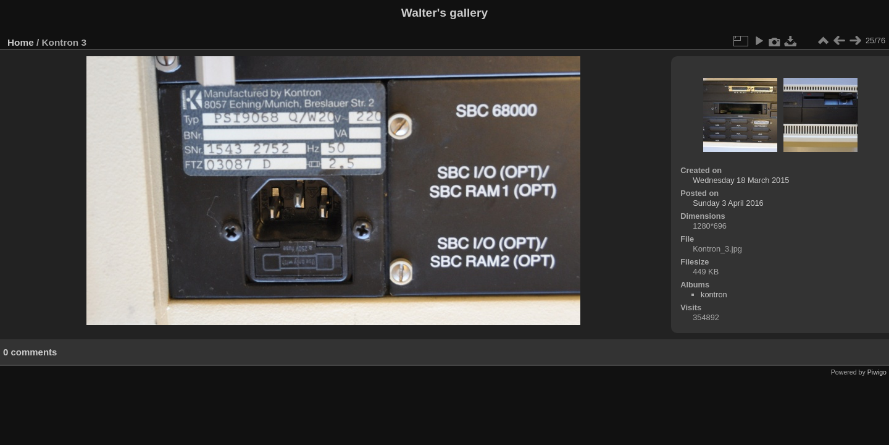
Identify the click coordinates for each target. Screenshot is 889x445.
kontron (714, 294)
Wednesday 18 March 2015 (741, 180)
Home (20, 42)
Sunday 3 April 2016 (728, 203)
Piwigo (877, 372)
